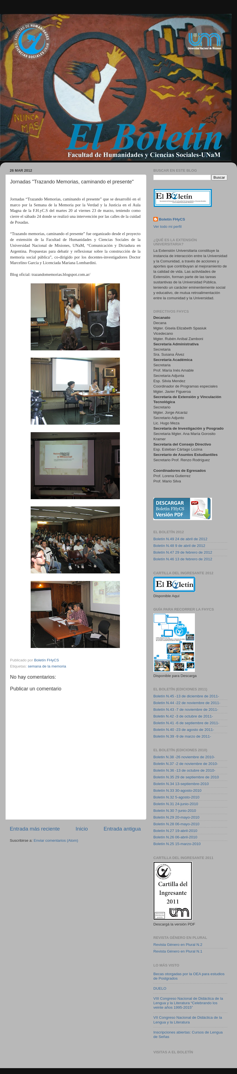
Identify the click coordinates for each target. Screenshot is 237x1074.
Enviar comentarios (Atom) (56, 840)
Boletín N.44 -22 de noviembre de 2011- (186, 703)
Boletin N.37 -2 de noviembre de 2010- (185, 764)
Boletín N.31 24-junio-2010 (175, 804)
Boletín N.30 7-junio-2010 (174, 811)
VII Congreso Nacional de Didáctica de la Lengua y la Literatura (187, 1019)
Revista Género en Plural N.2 (177, 945)
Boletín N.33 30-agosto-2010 (177, 790)
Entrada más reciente (35, 829)
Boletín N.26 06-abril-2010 (175, 837)
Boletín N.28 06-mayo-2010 (176, 824)
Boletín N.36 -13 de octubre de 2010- (184, 770)
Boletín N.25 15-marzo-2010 (177, 844)
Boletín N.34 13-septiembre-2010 (181, 784)
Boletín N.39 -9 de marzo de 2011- (182, 736)
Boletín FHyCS (172, 219)
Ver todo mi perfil (167, 226)
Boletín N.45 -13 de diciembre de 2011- (186, 696)
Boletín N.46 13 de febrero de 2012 (182, 559)
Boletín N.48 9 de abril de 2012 (179, 546)
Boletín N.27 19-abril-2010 (175, 831)
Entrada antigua (122, 829)
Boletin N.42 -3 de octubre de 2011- (183, 716)
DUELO (159, 988)
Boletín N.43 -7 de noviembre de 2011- (185, 709)
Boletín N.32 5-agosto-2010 (176, 797)
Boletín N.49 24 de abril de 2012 (180, 539)
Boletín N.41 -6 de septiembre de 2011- (186, 723)
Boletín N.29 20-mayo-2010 (176, 817)
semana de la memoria (47, 666)
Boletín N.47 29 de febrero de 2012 (182, 552)
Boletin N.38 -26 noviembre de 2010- (184, 757)
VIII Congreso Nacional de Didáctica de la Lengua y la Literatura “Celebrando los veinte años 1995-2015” (188, 1003)
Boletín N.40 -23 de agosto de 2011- (183, 730)
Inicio (82, 829)
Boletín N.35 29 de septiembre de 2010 (186, 777)
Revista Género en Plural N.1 (177, 951)
